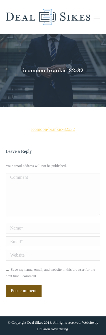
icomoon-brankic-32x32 (53, 129)
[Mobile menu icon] (96, 17)
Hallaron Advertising (52, 329)
